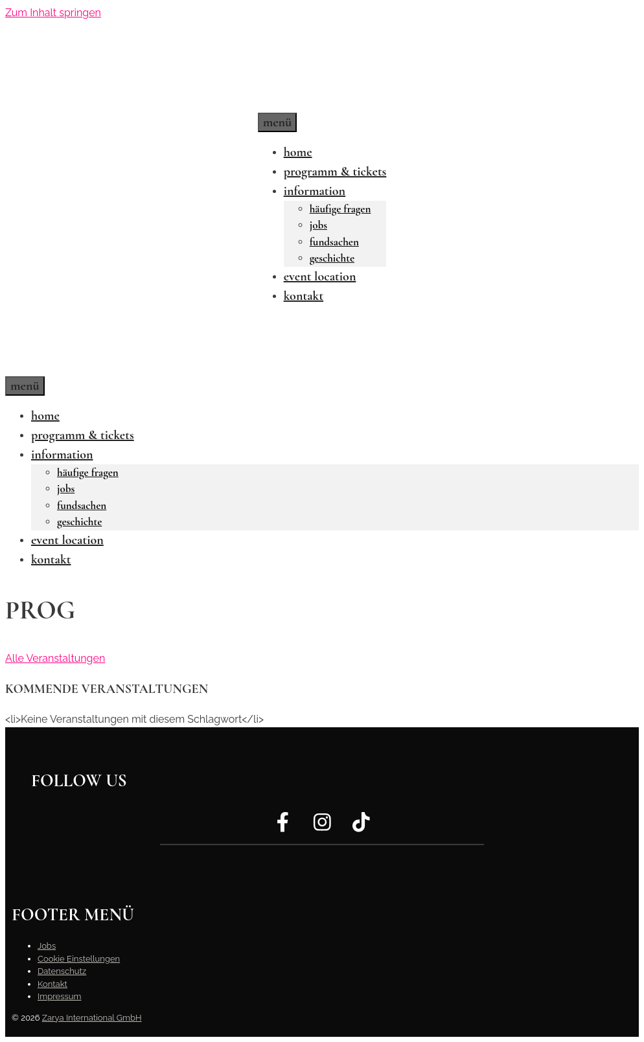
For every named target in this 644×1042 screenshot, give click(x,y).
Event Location (320, 276)
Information (314, 191)
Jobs (318, 225)
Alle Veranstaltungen (55, 658)
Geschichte (332, 258)
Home (298, 152)
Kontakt (303, 296)
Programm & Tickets (335, 171)
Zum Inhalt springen (53, 12)
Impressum (59, 996)
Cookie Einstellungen (79, 959)
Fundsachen (334, 242)
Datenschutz (62, 971)
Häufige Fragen (340, 209)
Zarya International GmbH (92, 1018)
